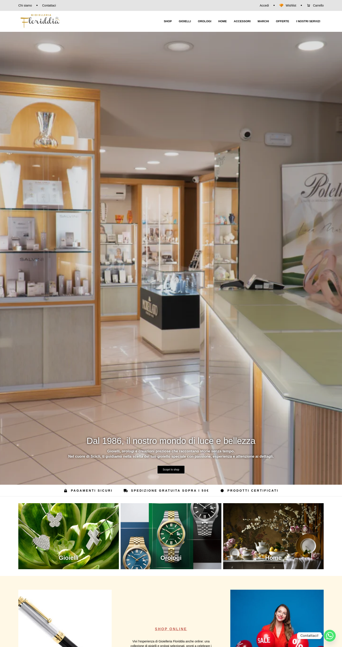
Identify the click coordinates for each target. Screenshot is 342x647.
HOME (222, 21)
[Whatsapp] (330, 636)
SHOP (168, 21)
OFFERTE (282, 21)
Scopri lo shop (171, 469)
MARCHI (263, 21)
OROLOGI (204, 21)
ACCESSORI (242, 21)
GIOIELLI (185, 21)
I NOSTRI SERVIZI (308, 21)
